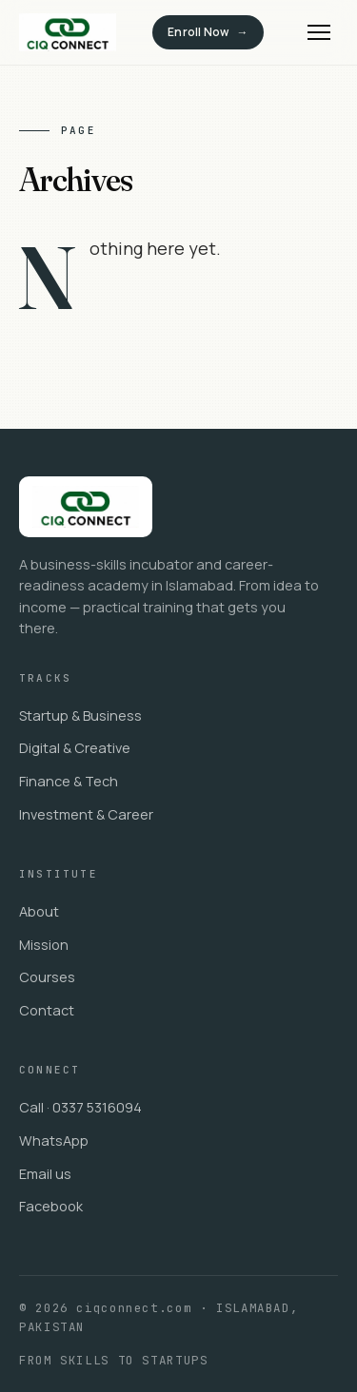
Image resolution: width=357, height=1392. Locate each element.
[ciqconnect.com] (67, 32)
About (39, 911)
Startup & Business (80, 715)
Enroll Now (198, 32)
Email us (45, 1174)
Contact (46, 1010)
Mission (44, 945)
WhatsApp (54, 1140)
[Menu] (319, 32)
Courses (47, 977)
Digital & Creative (74, 748)
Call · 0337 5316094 (80, 1107)
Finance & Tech (68, 781)
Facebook (51, 1206)
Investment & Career (86, 814)
